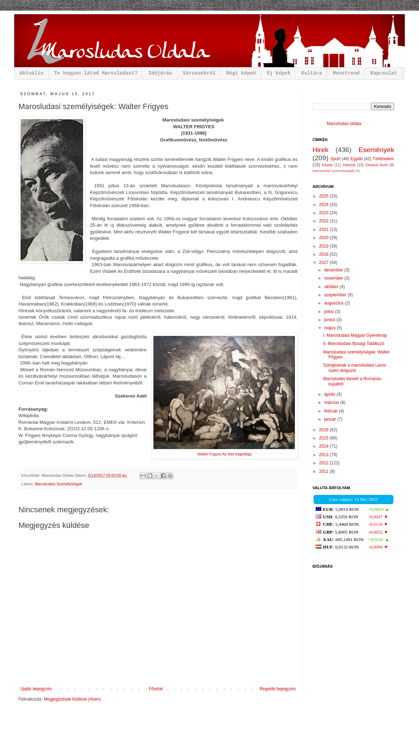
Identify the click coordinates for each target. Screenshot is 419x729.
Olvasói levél (376, 165)
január (330, 419)
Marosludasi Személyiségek (58, 484)
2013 (324, 454)
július (329, 311)
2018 (324, 254)
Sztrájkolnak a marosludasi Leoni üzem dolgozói (354, 368)
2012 (324, 462)
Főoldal (156, 688)
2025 (324, 196)
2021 (324, 229)
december (334, 270)
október (331, 286)
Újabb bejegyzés (36, 688)
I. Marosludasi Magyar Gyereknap (355, 335)
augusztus (334, 303)
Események (376, 149)
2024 (324, 204)
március (332, 402)
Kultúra (311, 73)
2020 (324, 237)
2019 (324, 246)
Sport (335, 158)
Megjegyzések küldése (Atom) (72, 699)
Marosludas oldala (344, 123)
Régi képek (241, 73)
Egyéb (356, 158)
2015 (324, 438)
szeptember (336, 294)
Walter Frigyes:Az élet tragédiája (224, 454)
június (330, 319)
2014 (324, 446)
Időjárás (160, 73)
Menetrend (346, 73)
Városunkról (199, 73)
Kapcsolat (383, 73)
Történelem (383, 158)
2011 (324, 471)
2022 (324, 220)
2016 (324, 429)
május (330, 327)
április (330, 394)
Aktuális (31, 73)
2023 (324, 212)
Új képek (278, 73)
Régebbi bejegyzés (278, 688)
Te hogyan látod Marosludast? (95, 73)
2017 (324, 262)
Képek (327, 165)
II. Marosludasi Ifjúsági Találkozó (354, 343)
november (334, 278)
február (331, 411)
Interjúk (349, 165)
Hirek (320, 149)
